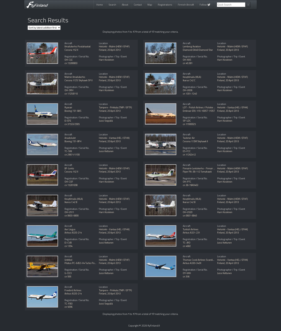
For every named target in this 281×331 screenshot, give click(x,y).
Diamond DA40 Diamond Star (198, 50)
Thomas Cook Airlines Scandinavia (200, 260)
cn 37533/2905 (72, 124)
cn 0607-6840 (190, 215)
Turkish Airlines (190, 229)
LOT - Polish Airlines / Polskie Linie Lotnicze (205, 107)
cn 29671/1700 (72, 154)
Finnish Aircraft (186, 4)
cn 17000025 (189, 124)
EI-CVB (68, 242)
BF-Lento (69, 168)
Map (149, 4)
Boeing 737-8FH (73, 141)
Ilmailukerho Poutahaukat (78, 46)
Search (112, 4)
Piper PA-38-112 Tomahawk (197, 171)
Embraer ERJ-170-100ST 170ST (199, 111)
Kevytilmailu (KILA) (192, 77)
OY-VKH (187, 273)
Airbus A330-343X (192, 263)
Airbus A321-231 (191, 232)
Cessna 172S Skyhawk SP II (78, 80)
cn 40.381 (187, 63)
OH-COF (69, 181)
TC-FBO (69, 303)
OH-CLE (69, 60)
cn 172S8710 (71, 93)
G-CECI (68, 273)
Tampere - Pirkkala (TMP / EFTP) (115, 107)
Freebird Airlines (73, 290)
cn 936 (68, 276)
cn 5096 (68, 307)
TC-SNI (68, 151)
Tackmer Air (189, 138)
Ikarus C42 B (71, 202)
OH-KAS (187, 60)
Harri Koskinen (106, 60)
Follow (205, 4)
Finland (102, 50)
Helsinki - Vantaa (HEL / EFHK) (232, 107)
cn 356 (186, 276)
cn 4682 (187, 246)
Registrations (165, 4)
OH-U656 (187, 90)
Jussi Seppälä (106, 120)
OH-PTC (187, 181)
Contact (138, 4)
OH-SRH (69, 90)
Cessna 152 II (71, 50)
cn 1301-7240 (190, 93)
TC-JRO (186, 242)
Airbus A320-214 (73, 232)
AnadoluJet (70, 138)
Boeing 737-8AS (73, 111)
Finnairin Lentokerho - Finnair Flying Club (204, 168)
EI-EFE (68, 120)
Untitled (68, 260)
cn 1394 (68, 246)
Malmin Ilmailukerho (75, 77)
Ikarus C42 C (189, 80)
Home (99, 4)
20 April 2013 (114, 50)
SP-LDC (187, 120)
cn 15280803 (71, 63)
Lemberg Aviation (192, 46)
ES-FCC (187, 151)
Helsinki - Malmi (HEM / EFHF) (114, 46)
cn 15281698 (71, 185)
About (125, 4)
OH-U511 (69, 212)
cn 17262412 (189, 154)
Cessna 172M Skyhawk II (195, 141)
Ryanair (68, 107)
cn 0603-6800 (71, 215)
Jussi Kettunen (106, 151)
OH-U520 (187, 212)
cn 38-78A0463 (190, 185)
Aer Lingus (70, 229)
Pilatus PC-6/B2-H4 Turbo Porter (81, 263)
